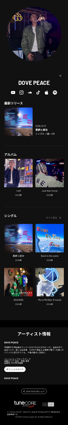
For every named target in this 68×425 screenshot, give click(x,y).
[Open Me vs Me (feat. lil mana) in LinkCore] (49, 287)
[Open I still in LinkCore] (18, 178)
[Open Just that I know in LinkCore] (49, 178)
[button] (60, 75)
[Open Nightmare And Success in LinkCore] (18, 122)
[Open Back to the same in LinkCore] (49, 243)
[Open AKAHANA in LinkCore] (18, 287)
